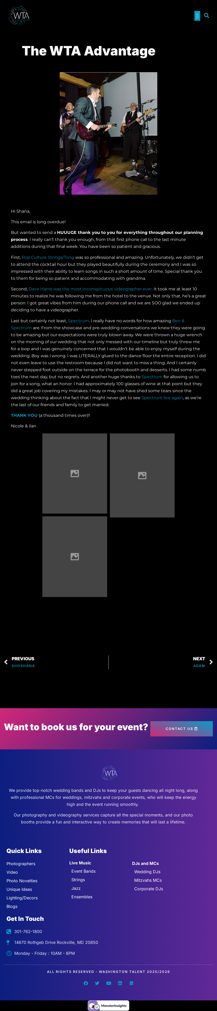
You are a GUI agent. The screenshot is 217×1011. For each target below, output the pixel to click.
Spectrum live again (162, 397)
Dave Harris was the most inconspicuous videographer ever (90, 288)
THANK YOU (24, 415)
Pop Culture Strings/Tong (48, 257)
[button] (197, 16)
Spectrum (78, 320)
